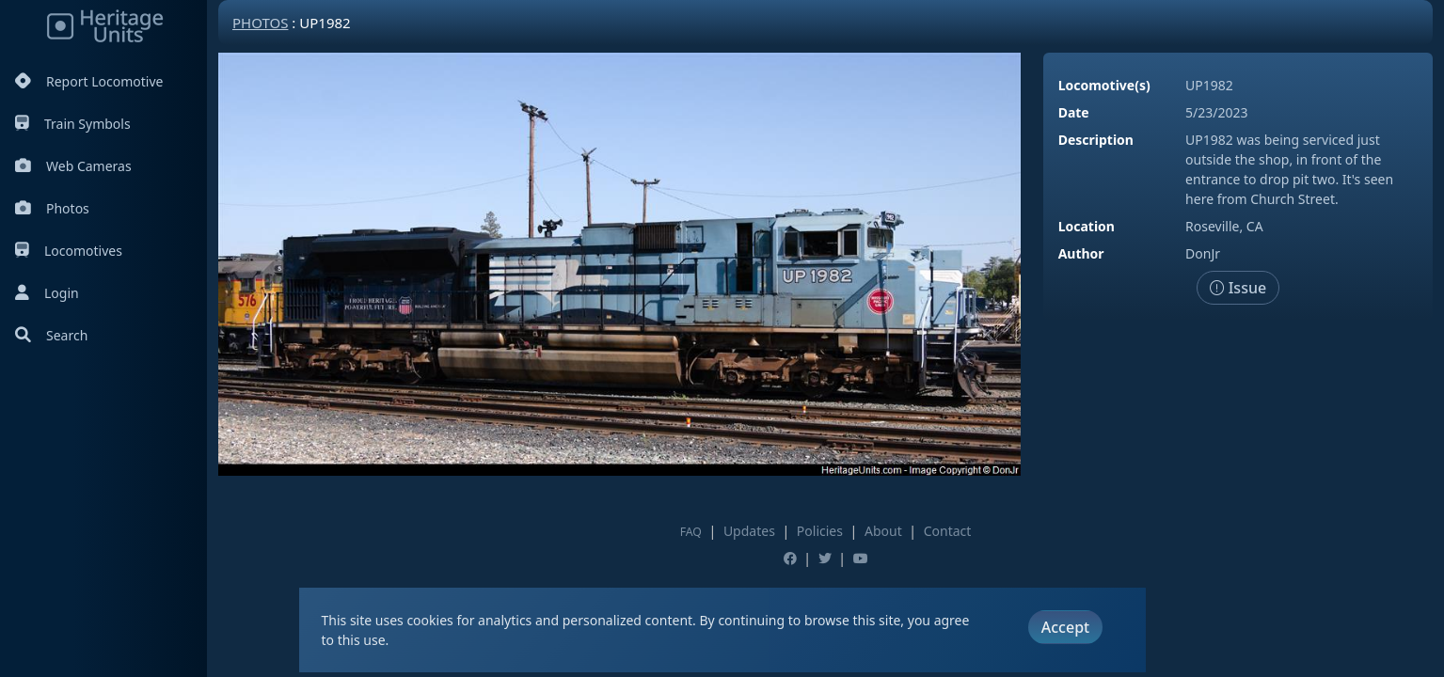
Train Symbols (73, 124)
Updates (749, 531)
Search (51, 335)
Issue (1238, 287)
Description (1096, 140)
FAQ (691, 532)
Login (47, 293)
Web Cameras (73, 166)
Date (1073, 112)
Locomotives (68, 251)
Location (1086, 226)
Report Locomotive (89, 81)
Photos (52, 208)
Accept (1065, 627)
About (883, 531)
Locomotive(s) (1104, 85)
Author (1081, 253)
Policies (820, 531)
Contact (948, 531)
